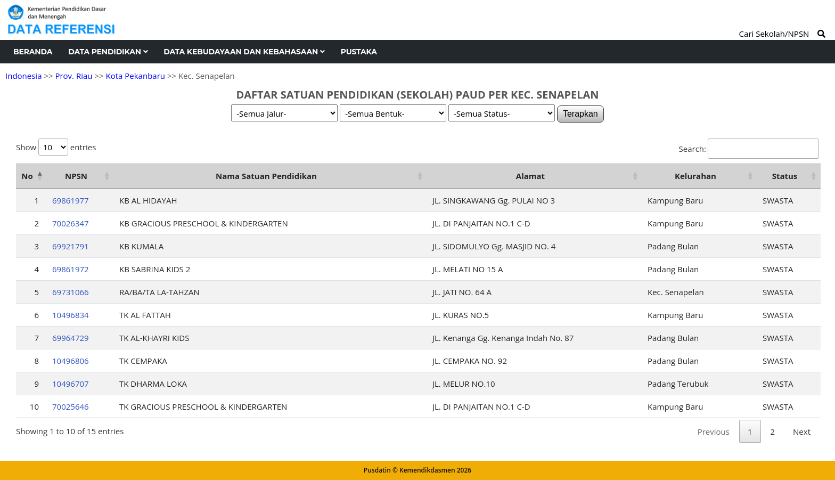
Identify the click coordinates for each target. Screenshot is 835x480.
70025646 (70, 406)
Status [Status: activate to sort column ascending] (785, 175)
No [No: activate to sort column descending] (26, 175)
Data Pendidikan (108, 51)
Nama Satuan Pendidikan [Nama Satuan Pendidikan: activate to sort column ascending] (266, 175)
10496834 (70, 315)
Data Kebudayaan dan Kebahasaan (243, 51)
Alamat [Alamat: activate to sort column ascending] (530, 175)
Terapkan (580, 113)
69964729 (70, 337)
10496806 (70, 360)
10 (34, 406)
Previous (714, 431)
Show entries (56, 147)
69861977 (70, 200)
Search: (749, 149)
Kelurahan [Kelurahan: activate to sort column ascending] (695, 175)
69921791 (70, 246)
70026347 (70, 223)
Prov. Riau (73, 75)
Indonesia (23, 75)
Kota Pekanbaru (135, 75)
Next (802, 431)
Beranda (32, 51)
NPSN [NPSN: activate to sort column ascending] (76, 175)
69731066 (70, 292)
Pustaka (359, 51)
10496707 (70, 383)
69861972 (70, 269)
